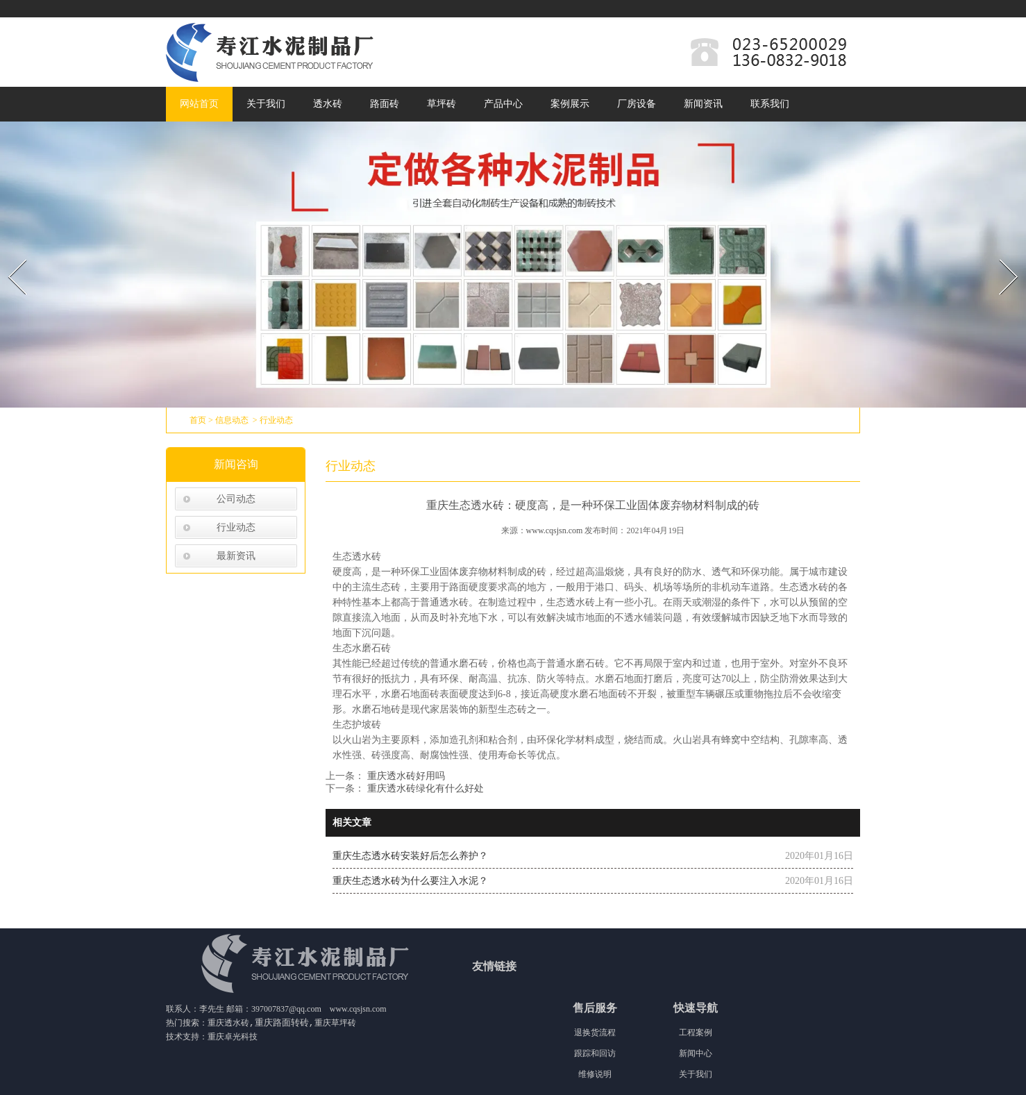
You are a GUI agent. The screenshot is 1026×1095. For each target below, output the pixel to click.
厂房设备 (636, 104)
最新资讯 (236, 556)
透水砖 (327, 104)
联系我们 (769, 104)
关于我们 (265, 104)
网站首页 (199, 104)
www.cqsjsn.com (554, 530)
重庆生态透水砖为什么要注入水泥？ (410, 881)
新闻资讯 (703, 104)
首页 (198, 420)
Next (1000, 255)
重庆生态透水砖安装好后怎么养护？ (410, 856)
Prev (9, 255)
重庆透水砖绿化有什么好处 (424, 788)
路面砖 (384, 104)
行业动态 (236, 527)
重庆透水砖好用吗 (404, 776)
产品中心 (503, 104)
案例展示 (569, 104)
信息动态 (232, 420)
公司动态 (236, 499)
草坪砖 (441, 104)
